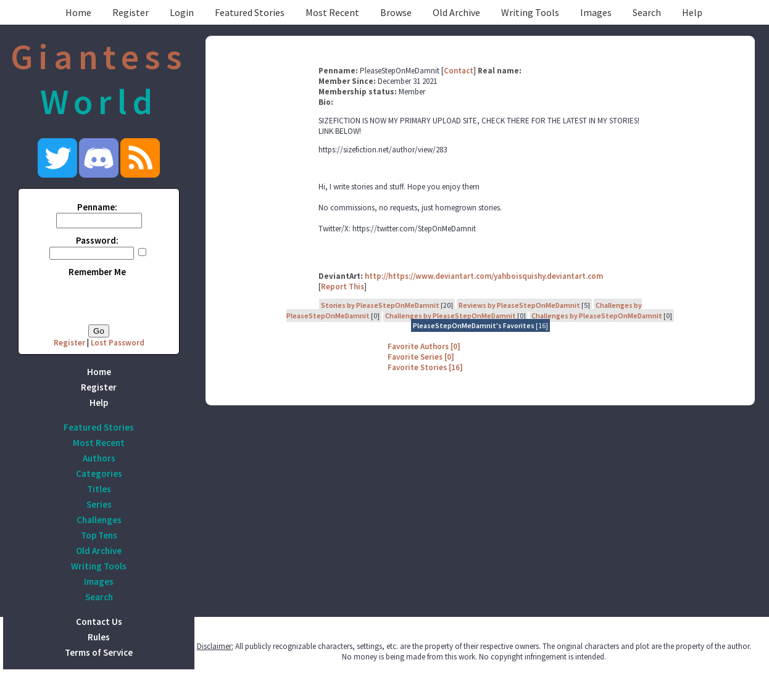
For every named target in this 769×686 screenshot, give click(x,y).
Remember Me (97, 272)
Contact (458, 70)
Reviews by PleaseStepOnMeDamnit (519, 305)
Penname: (97, 207)
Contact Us (99, 621)
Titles (99, 489)
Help (692, 12)
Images (596, 12)
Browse (396, 12)
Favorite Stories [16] (425, 367)
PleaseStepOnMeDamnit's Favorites (473, 325)
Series (99, 504)
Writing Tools (530, 12)
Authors (99, 458)
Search (647, 12)
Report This (342, 286)
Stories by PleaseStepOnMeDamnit (380, 305)
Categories (99, 473)
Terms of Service (99, 652)
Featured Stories (250, 12)
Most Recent (332, 12)
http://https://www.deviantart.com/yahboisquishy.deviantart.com (484, 276)
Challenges (99, 520)
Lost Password (117, 342)
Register (130, 12)
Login (182, 12)
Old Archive (456, 12)
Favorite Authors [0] (424, 346)
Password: (97, 240)
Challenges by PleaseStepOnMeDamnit (450, 315)
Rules (99, 637)
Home (78, 12)
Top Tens (99, 535)
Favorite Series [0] (421, 357)
